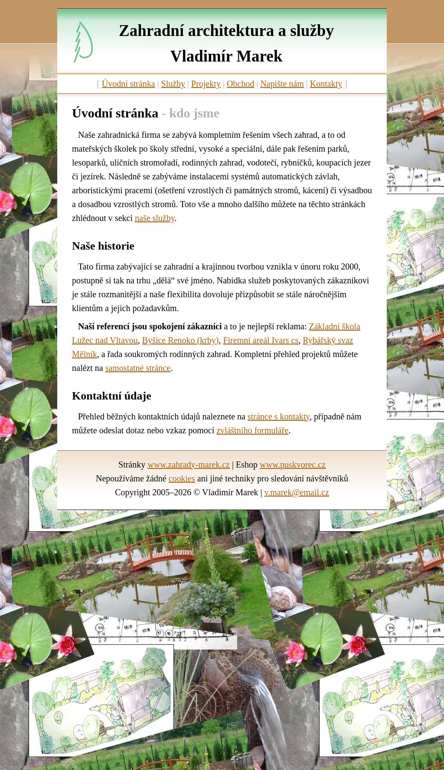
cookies (182, 478)
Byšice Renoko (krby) (180, 340)
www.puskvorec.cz (293, 464)
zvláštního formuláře (252, 430)
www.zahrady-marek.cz (188, 464)
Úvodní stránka (128, 83)
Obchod (240, 83)
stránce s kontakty (279, 416)
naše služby (154, 218)
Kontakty (326, 83)
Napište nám (282, 83)
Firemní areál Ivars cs (260, 340)
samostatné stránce (138, 368)
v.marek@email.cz (296, 492)
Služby (173, 83)
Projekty (206, 83)
